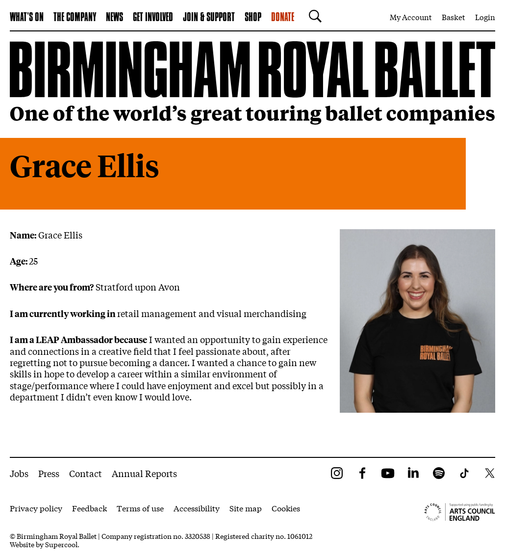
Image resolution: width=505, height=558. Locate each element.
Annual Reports (144, 473)
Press (48, 473)
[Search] (313, 16)
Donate (282, 18)
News (114, 18)
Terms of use (140, 507)
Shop (253, 18)
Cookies (286, 507)
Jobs (19, 473)
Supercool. (62, 544)
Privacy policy (36, 507)
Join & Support (209, 18)
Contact (85, 473)
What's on (27, 18)
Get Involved (153, 18)
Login (485, 16)
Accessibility (197, 507)
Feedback (89, 507)
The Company (74, 18)
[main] (252, 244)
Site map (245, 507)
